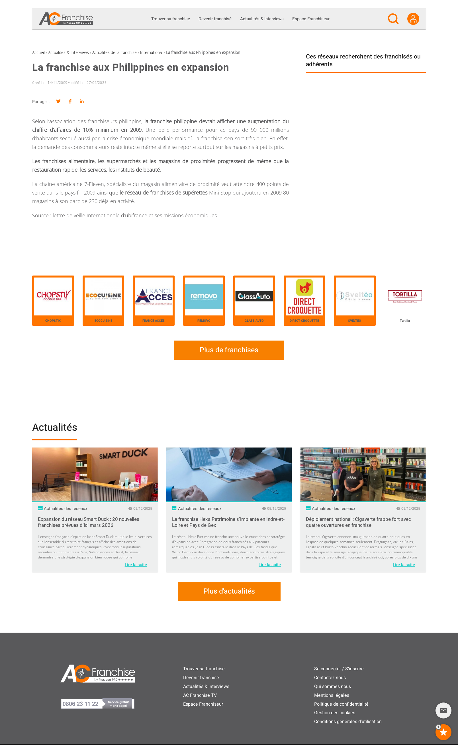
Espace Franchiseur (203, 704)
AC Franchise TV (200, 695)
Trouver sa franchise (204, 668)
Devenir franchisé (201, 677)
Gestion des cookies (334, 712)
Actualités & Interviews (68, 52)
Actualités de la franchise (114, 52)
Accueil (38, 52)
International (151, 52)
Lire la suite (136, 565)
